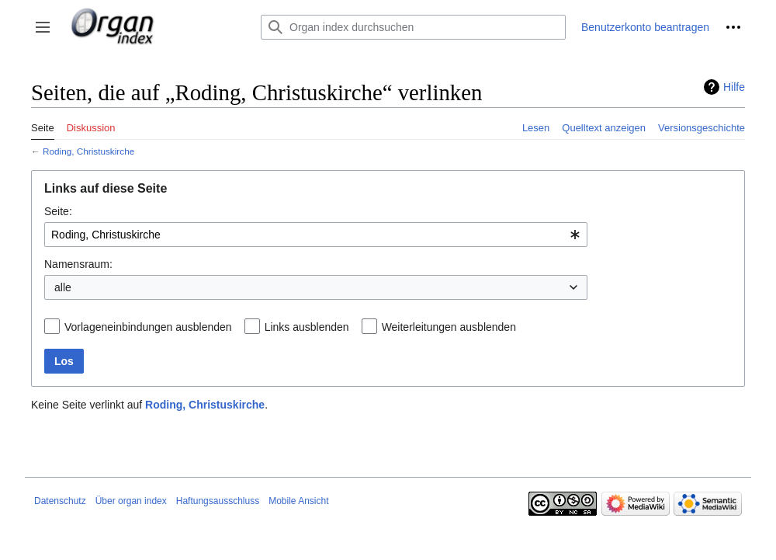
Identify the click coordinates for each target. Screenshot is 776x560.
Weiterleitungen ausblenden (449, 327)
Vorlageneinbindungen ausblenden (148, 327)
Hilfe (734, 87)
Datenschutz (60, 501)
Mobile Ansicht (298, 501)
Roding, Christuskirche (88, 151)
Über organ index (131, 501)
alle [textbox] (62, 287)
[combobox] (315, 234)
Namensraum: (78, 264)
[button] (43, 27)
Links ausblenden (307, 327)
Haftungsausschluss (217, 501)
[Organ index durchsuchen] (413, 27)
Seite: (58, 211)
